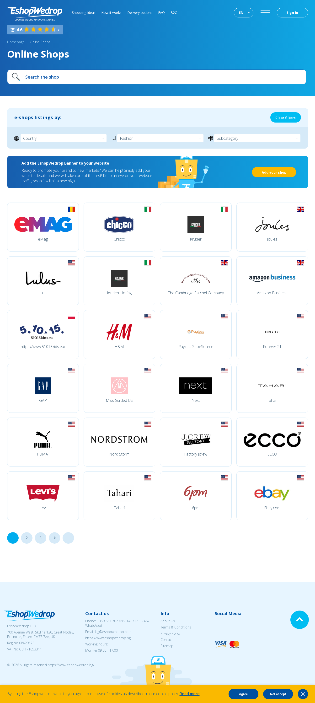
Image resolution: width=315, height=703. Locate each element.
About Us (167, 621)
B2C (174, 12)
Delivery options (139, 12)
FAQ (161, 12)
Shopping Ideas (84, 12)
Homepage (15, 42)
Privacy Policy (170, 633)
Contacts (167, 639)
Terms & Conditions (175, 627)
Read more (190, 693)
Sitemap (166, 646)
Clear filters (285, 117)
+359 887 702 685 (111, 621)
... (54, 538)
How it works (111, 12)
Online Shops (40, 42)
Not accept (278, 694)
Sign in (292, 12)
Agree (243, 694)
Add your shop (274, 172)
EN (241, 12)
